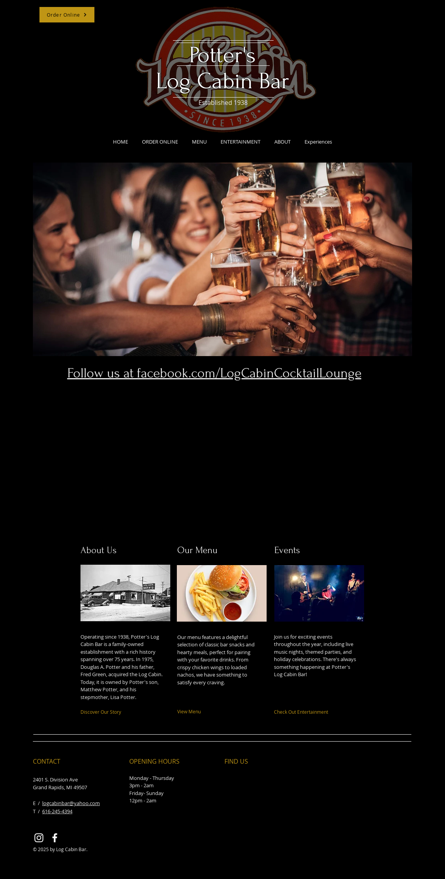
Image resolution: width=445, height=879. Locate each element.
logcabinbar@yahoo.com (71, 803)
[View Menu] (213, 711)
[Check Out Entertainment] (313, 712)
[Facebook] (55, 838)
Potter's (222, 55)
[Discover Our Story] (112, 712)
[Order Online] (66, 14)
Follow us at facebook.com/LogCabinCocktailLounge (214, 373)
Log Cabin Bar (222, 81)
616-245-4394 (57, 811)
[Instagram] (39, 838)
